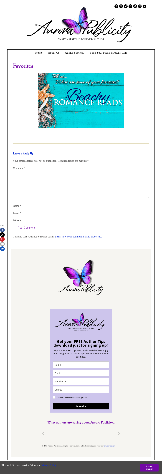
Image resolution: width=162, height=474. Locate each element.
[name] (81, 364)
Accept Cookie (149, 467)
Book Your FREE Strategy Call (108, 52)
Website (17, 220)
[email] (81, 373)
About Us (53, 52)
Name (17, 205)
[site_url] (81, 381)
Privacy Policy (48, 465)
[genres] (81, 389)
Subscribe (81, 406)
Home (38, 52)
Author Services (74, 52)
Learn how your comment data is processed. (78, 236)
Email (17, 213)
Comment (19, 168)
